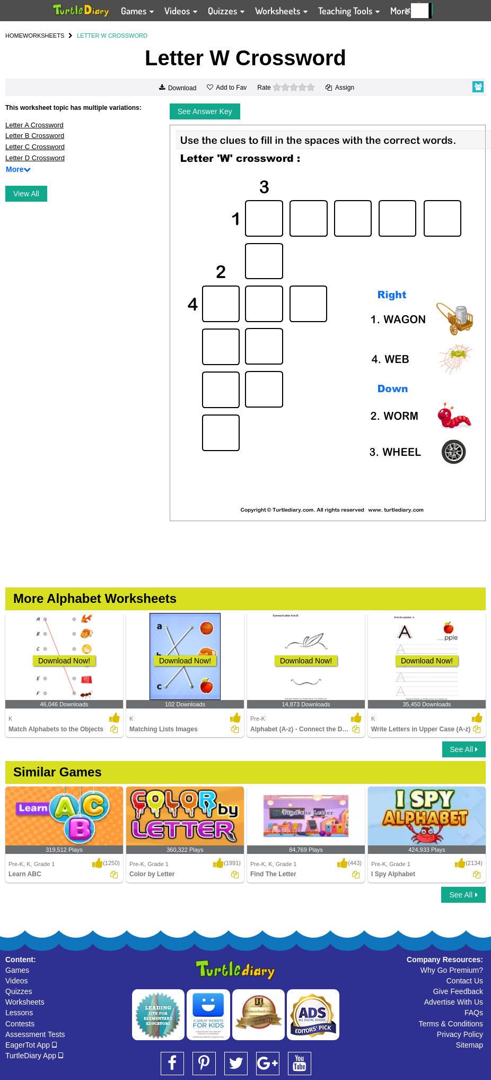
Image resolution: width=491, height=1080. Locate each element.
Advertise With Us (453, 1002)
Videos (16, 981)
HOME (14, 35)
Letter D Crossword (35, 158)
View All (26, 193)
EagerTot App (31, 1045)
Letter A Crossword (34, 125)
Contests (19, 1023)
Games (17, 970)
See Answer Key (205, 111)
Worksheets (25, 1002)
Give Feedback (458, 991)
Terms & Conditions (451, 1023)
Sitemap (469, 1045)
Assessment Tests (35, 1034)
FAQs (473, 1012)
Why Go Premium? (451, 970)
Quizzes (18, 991)
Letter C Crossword (35, 147)
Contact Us (464, 981)
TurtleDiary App (34, 1055)
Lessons (19, 1012)
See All (464, 749)
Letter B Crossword (34, 136)
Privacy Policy (460, 1034)
